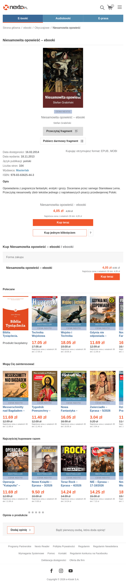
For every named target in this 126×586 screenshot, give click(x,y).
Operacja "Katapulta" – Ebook (11, 485)
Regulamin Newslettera (105, 546)
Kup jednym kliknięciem (59, 232)
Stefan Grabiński (62, 123)
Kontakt (62, 553)
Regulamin (84, 546)
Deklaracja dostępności (53, 560)
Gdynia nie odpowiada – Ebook (98, 336)
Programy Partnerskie (19, 546)
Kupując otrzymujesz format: (83, 151)
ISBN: (7, 175)
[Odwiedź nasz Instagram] (61, 571)
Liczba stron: (11, 165)
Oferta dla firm (77, 560)
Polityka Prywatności (64, 546)
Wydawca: (9, 170)
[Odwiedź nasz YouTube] (70, 571)
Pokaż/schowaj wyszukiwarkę (102, 7)
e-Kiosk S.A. (72, 579)
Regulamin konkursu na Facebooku (89, 553)
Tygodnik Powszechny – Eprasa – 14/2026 (43, 411)
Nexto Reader (42, 546)
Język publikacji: (13, 161)
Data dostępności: (14, 152)
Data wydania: (12, 156)
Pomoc (51, 553)
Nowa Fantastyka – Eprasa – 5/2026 (71, 411)
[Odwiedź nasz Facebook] (51, 571)
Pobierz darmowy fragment (60, 141)
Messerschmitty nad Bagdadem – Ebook (14, 411)
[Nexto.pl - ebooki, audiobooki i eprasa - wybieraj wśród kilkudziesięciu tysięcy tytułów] (15, 7)
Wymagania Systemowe (31, 553)
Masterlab (22, 170)
